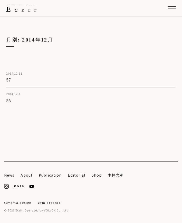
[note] (19, 186)
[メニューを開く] (172, 8)
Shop (97, 175)
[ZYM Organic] (49, 202)
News (9, 175)
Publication (50, 175)
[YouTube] (31, 186)
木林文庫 (115, 175)
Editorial (76, 175)
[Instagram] (6, 186)
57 (8, 80)
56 (8, 101)
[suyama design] (18, 202)
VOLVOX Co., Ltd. (57, 210)
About (27, 175)
